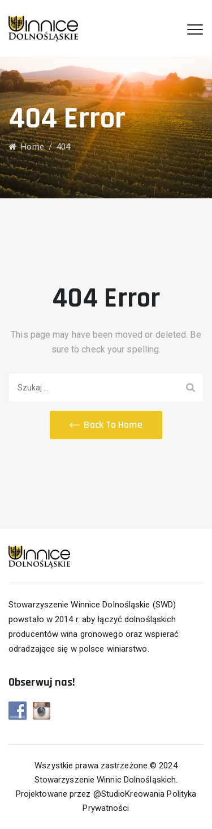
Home (26, 147)
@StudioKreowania (129, 794)
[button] (106, 425)
